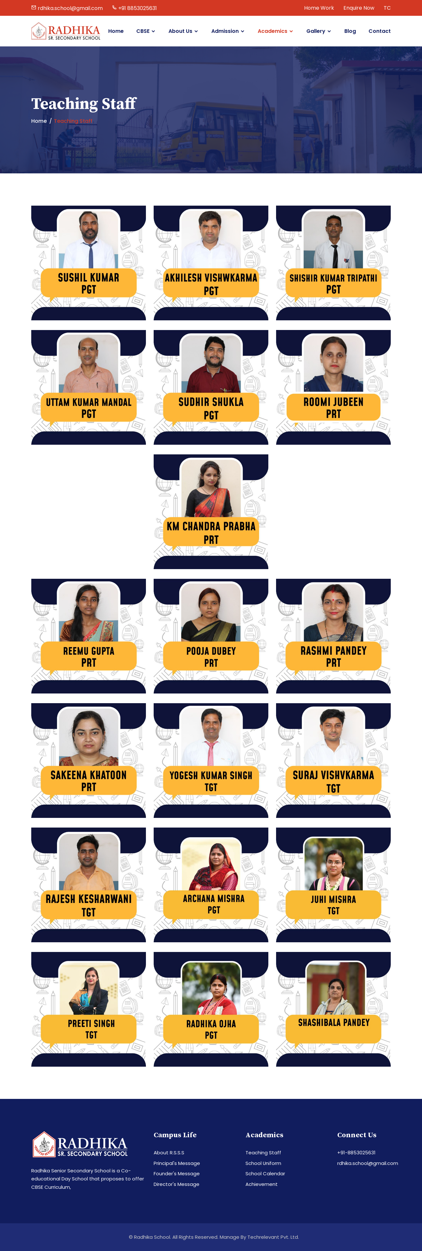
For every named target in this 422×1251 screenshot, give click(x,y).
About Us (180, 31)
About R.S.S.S (169, 1152)
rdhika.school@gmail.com (367, 1163)
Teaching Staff (263, 1152)
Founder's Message (177, 1173)
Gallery (315, 31)
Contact (380, 31)
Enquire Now (358, 8)
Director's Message (176, 1184)
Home (116, 31)
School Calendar (265, 1173)
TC (387, 8)
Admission (225, 31)
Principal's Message (177, 1163)
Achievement (261, 1184)
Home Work (319, 8)
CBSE (142, 31)
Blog (350, 31)
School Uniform (263, 1163)
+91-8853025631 (356, 1152)
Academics (272, 31)
